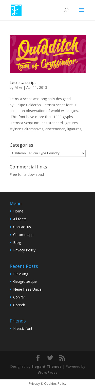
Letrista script (23, 82)
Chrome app (23, 234)
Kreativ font (22, 328)
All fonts (20, 219)
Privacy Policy (24, 250)
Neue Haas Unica (27, 289)
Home (18, 211)
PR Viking (20, 273)
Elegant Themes (46, 366)
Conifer (19, 297)
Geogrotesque (25, 281)
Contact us (22, 226)
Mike (18, 87)
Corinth (19, 305)
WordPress (48, 372)
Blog (17, 242)
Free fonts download (27, 174)
